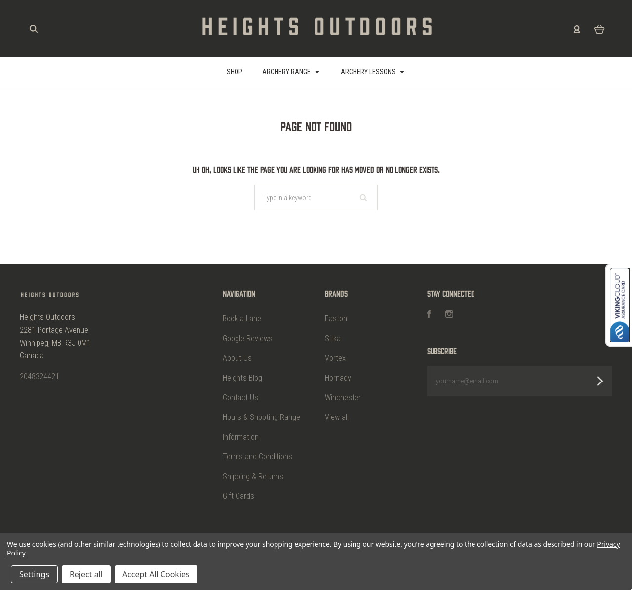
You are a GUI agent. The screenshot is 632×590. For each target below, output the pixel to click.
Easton (336, 318)
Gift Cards (238, 496)
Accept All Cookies (156, 574)
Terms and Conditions (257, 456)
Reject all (86, 574)
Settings (34, 574)
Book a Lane (242, 318)
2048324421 (39, 376)
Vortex (335, 358)
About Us (237, 358)
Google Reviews (248, 338)
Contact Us (240, 397)
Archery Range (290, 72)
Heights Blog (242, 377)
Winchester (343, 397)
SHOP (234, 72)
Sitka (333, 338)
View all (337, 417)
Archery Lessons (372, 72)
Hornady (338, 377)
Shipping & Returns (253, 476)
